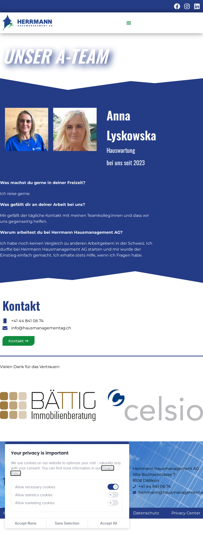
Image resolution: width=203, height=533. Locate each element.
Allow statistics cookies (33, 495)
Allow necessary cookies (35, 487)
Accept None (25, 523)
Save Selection (67, 523)
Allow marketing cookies (34, 503)
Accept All (108, 523)
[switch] (113, 487)
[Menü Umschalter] (128, 22)
